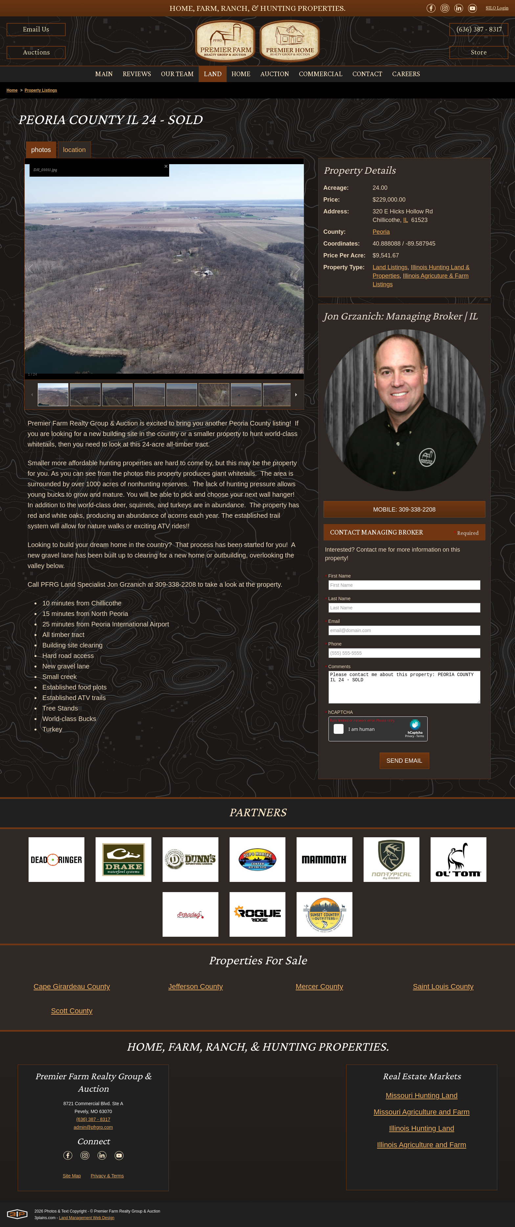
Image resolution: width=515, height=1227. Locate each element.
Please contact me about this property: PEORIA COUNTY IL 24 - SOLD (404, 687)
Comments (338, 667)
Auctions (36, 52)
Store (479, 52)
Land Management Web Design (87, 1218)
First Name (338, 576)
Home (12, 90)
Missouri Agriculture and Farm (422, 1112)
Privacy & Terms (107, 1175)
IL (405, 220)
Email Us (36, 29)
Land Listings (390, 267)
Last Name (338, 599)
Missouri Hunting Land (422, 1095)
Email (332, 621)
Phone (333, 644)
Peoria (381, 232)
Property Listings (41, 90)
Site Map (72, 1175)
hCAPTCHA (339, 712)
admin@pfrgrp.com (93, 1127)
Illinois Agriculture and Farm (421, 1145)
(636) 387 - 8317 (479, 29)
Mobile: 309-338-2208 (404, 509)
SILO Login (497, 8)
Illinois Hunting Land (421, 1128)
